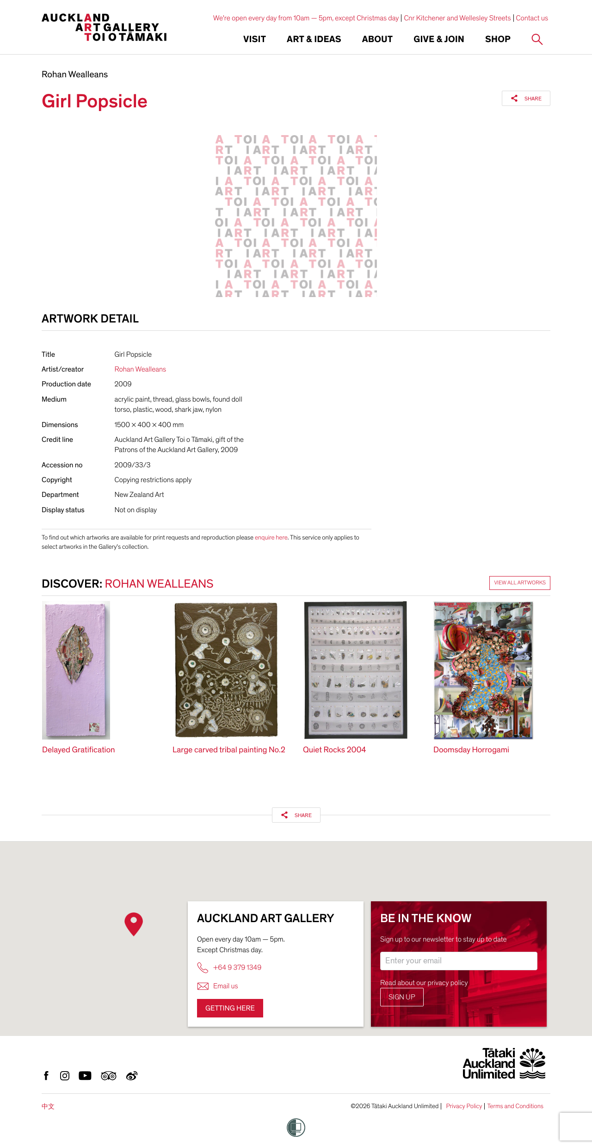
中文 (48, 1106)
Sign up (401, 997)
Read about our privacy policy (424, 983)
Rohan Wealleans (75, 75)
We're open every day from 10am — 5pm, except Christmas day (306, 18)
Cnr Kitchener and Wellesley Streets (457, 18)
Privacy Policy (464, 1106)
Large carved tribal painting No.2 (229, 750)
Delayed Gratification (78, 750)
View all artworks (520, 583)
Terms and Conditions (515, 1106)
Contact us (532, 18)
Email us (217, 986)
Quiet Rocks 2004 (334, 750)
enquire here (271, 537)
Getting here (230, 1008)
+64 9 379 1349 (229, 967)
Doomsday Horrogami (471, 750)
